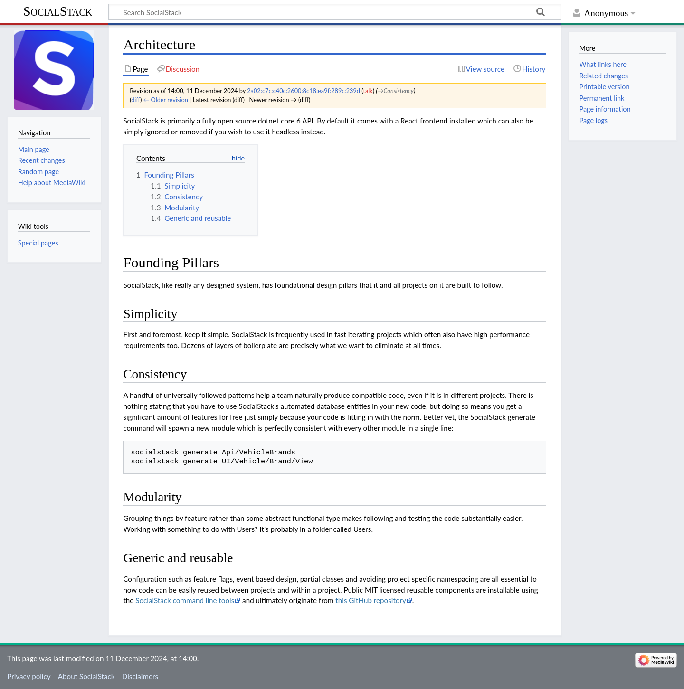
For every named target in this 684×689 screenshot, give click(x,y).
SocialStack (57, 11)
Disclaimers (140, 676)
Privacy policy (28, 676)
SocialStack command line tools (184, 600)
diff (135, 100)
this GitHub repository (370, 600)
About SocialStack (86, 676)
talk (367, 90)
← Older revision (165, 100)
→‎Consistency (396, 90)
